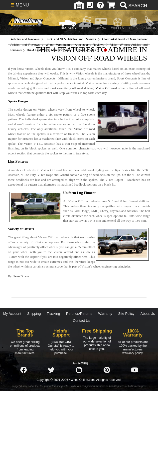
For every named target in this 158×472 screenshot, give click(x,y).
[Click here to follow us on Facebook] (23, 370)
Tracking (53, 314)
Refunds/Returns (79, 314)
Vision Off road (106, 88)
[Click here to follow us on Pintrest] (107, 370)
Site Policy (126, 314)
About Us (148, 314)
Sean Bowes (21, 276)
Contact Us (81, 321)
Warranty (105, 314)
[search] (133, 5)
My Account (12, 314)
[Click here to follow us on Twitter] (51, 370)
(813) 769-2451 (61, 342)
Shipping (34, 314)
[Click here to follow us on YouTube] (135, 370)
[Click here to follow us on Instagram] (79, 370)
